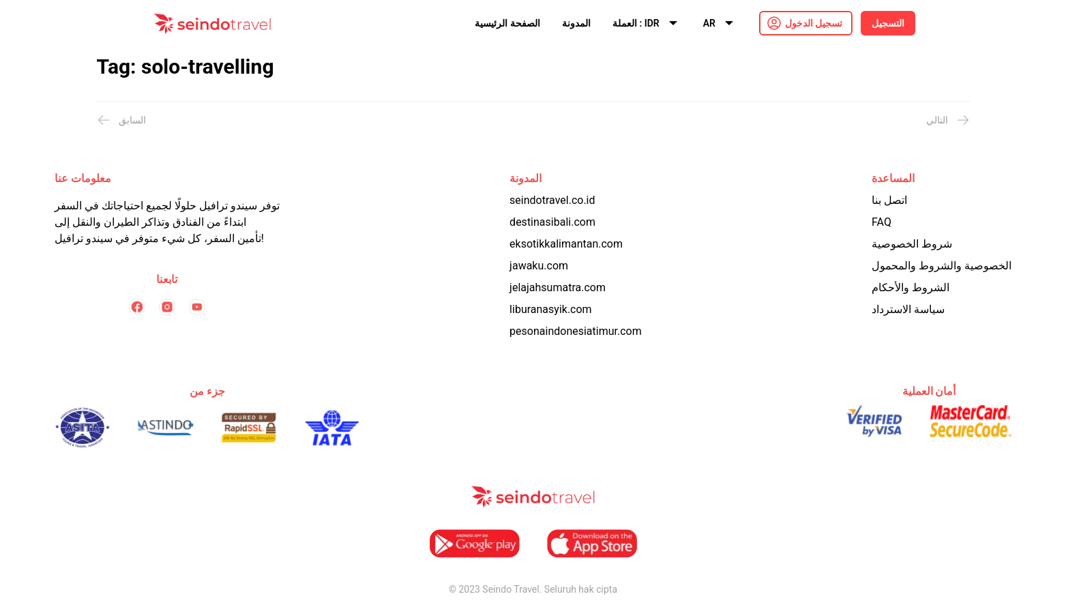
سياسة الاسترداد (908, 309)
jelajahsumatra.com (557, 287)
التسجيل (888, 23)
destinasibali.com (552, 222)
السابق (121, 120)
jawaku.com (538, 265)
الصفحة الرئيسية (507, 23)
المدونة (576, 23)
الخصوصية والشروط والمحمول (941, 265)
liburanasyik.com (550, 309)
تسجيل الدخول (813, 23)
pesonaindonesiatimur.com (575, 331)
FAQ (881, 222)
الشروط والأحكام (910, 287)
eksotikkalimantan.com (566, 243)
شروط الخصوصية (912, 243)
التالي (948, 120)
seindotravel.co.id (552, 200)
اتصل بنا (889, 200)
